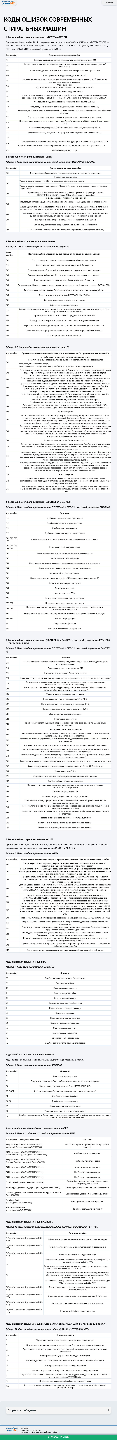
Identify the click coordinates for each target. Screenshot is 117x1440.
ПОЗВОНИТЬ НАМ (58, 1437)
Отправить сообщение (21, 1410)
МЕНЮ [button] (109, 2)
